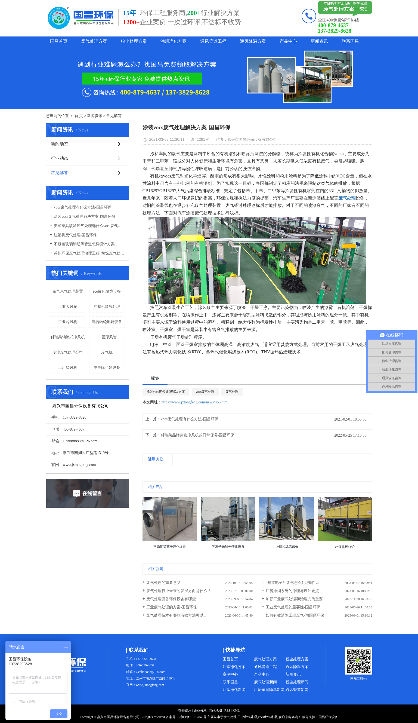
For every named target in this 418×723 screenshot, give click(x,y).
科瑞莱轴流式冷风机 (68, 337)
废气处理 (232, 392)
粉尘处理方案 (134, 41)
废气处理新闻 (265, 682)
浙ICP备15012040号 (193, 717)
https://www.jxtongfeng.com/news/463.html (195, 402)
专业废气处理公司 (67, 352)
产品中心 (288, 41)
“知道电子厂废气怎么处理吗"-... (292, 583)
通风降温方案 (253, 41)
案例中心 (230, 674)
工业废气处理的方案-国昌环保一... (175, 607)
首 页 (79, 116)
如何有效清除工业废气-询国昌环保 (295, 615)
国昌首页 (58, 41)
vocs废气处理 (205, 392)
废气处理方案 (94, 41)
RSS (227, 710)
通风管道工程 (213, 41)
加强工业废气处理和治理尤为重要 (294, 599)
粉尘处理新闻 (297, 682)
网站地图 (215, 710)
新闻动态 (59, 144)
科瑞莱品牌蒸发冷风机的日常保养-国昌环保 (197, 435)
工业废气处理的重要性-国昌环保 (293, 607)
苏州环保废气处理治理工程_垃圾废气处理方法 (89, 253)
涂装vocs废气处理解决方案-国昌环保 (84, 217)
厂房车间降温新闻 (269, 690)
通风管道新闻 (297, 690)
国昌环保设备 (328, 717)
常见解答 (114, 116)
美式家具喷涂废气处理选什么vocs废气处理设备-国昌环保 (89, 226)
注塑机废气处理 (107, 307)
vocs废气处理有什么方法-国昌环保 (83, 207)
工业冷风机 (67, 322)
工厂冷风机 (67, 368)
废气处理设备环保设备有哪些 (171, 599)
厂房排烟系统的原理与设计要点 (292, 591)
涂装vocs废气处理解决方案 (166, 392)
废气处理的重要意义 (163, 583)
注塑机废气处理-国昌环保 (75, 235)
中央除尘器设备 (107, 368)
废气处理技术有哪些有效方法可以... (176, 615)
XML (236, 710)
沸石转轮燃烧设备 (107, 322)
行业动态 (59, 158)
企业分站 (200, 710)
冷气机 (107, 352)
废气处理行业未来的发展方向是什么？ (178, 591)
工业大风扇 (67, 307)
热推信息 (184, 710)
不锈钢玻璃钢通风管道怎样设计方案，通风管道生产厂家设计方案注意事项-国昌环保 (89, 244)
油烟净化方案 (173, 41)
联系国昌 (350, 41)
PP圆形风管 (107, 337)
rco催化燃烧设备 (107, 291)
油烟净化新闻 (234, 690)
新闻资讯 (319, 41)
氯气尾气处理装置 (67, 291)
